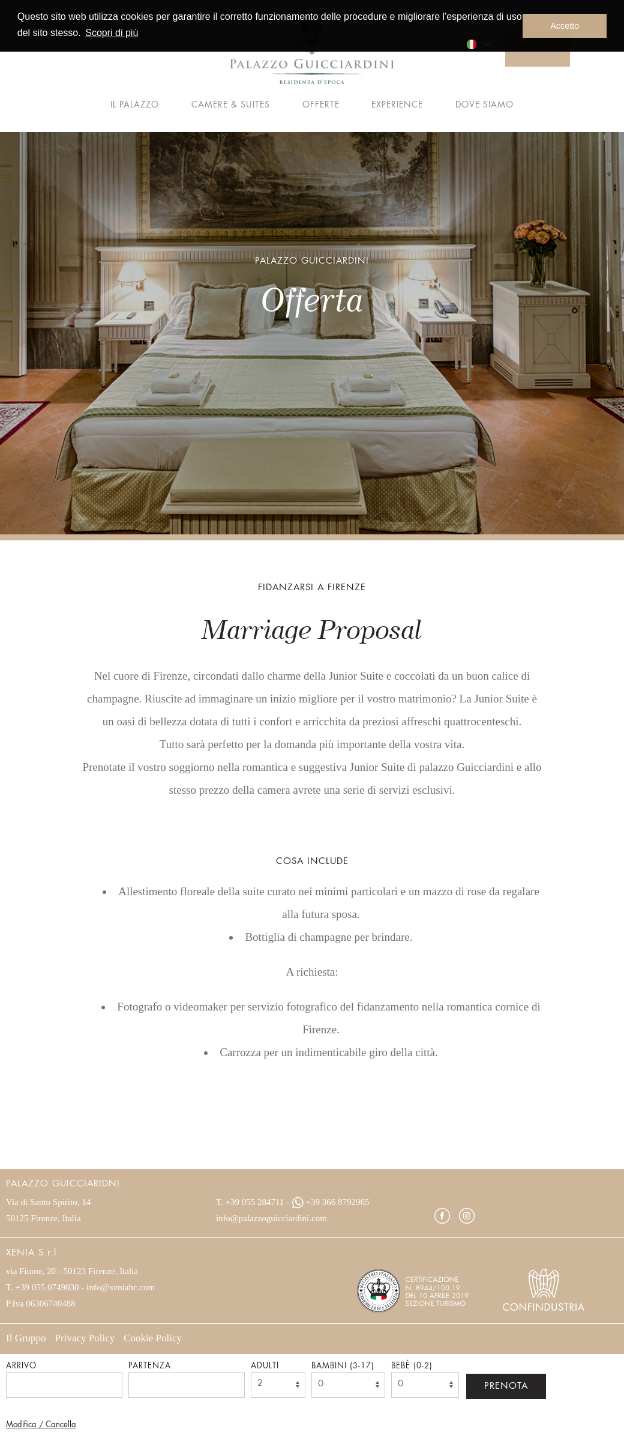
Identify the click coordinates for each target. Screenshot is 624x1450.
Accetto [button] (564, 26)
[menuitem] (477, 42)
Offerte (321, 105)
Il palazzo (134, 105)
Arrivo (21, 1366)
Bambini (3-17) (342, 1366)
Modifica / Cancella (41, 1425)
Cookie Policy (153, 1338)
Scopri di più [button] (111, 33)
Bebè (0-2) (412, 1366)
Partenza (149, 1366)
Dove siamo (484, 105)
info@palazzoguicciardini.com (271, 1218)
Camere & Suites (230, 105)
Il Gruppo (26, 1338)
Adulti (265, 1366)
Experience (397, 105)
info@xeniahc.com (120, 1287)
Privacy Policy (85, 1338)
